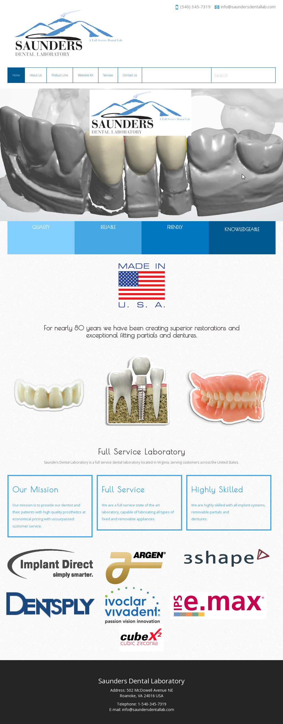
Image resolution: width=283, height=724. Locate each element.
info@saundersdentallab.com (245, 6)
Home (18, 74)
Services (108, 75)
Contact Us (130, 75)
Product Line (60, 75)
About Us (36, 75)
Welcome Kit (85, 75)
